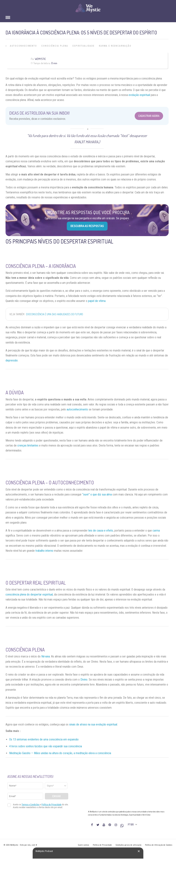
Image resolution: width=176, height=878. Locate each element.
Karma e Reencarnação (115, 46)
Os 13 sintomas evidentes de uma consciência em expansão (44, 739)
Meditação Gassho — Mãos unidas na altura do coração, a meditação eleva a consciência (60, 753)
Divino (83, 679)
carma (156, 530)
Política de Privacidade (102, 845)
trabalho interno (44, 550)
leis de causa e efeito (100, 530)
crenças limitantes (27, 445)
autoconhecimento (77, 409)
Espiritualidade (83, 46)
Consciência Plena (54, 46)
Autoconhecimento (23, 46)
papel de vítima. (97, 301)
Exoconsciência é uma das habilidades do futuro (54, 314)
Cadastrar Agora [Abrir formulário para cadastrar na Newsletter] (148, 115)
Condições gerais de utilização (128, 845)
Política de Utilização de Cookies (158, 845)
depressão (12, 360)
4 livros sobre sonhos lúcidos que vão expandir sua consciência (45, 746)
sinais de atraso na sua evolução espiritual (93, 724)
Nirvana (45, 656)
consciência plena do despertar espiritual (29, 594)
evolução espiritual (139, 95)
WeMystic (40, 58)
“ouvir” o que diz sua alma (97, 494)
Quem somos (83, 845)
